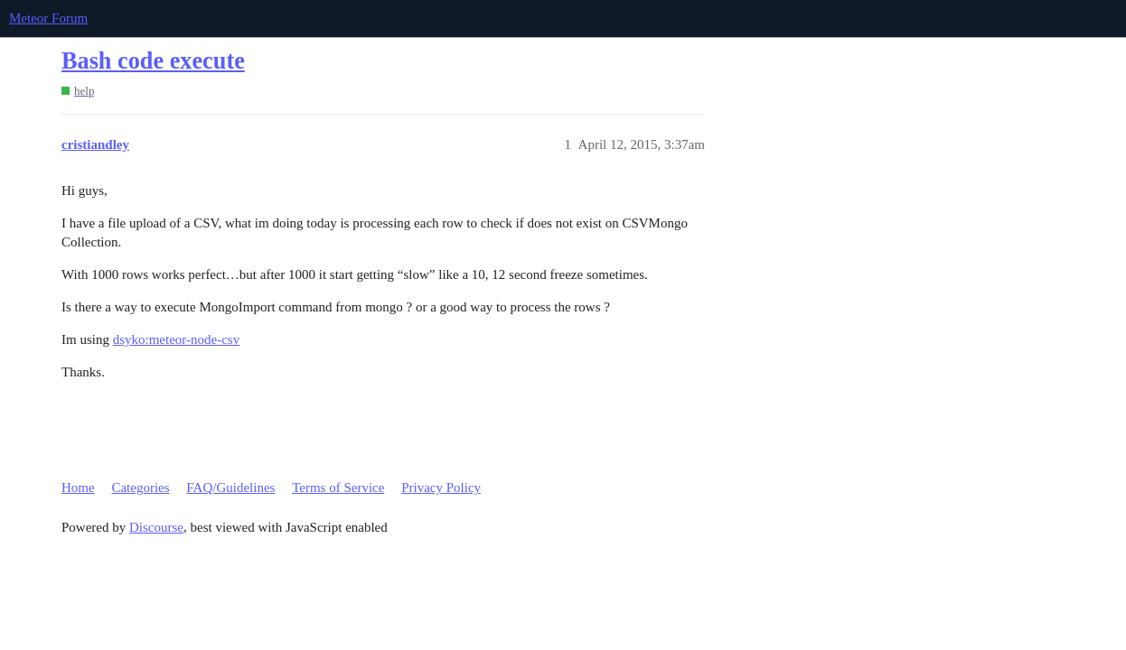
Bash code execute (153, 61)
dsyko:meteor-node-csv (176, 339)
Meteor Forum (48, 18)
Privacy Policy (441, 487)
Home (78, 487)
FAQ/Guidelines (230, 487)
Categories (140, 487)
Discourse (156, 527)
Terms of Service (338, 487)
